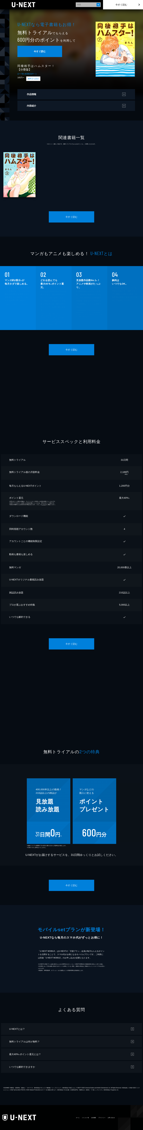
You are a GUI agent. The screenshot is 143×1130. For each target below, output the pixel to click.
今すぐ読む (121, 4)
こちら (50, 324)
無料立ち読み (33, 79)
